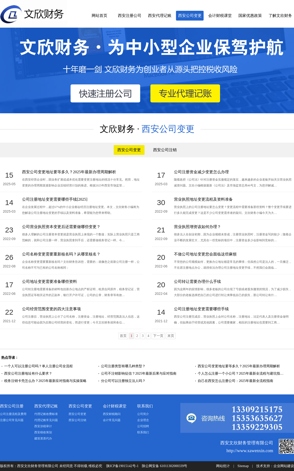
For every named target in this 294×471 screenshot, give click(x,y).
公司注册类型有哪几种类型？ (123, 366)
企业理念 (143, 420)
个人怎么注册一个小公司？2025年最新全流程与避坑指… (240, 373)
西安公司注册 (12, 406)
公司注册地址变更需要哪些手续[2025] (54, 199)
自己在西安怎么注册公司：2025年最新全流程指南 (235, 381)
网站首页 (99, 15)
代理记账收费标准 (46, 414)
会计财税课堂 (220, 15)
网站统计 (223, 466)
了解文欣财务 (280, 15)
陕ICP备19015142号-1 (122, 466)
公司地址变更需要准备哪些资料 (49, 281)
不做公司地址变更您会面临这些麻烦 (205, 254)
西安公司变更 (190, 15)
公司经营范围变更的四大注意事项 (51, 309)
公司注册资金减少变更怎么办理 (201, 172)
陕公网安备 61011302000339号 (164, 466)
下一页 (158, 336)
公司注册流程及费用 (13, 414)
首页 (123, 336)
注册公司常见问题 (12, 420)
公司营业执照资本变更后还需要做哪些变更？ (61, 227)
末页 (170, 336)
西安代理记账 (160, 15)
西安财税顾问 (112, 414)
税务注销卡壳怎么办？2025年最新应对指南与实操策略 (45, 381)
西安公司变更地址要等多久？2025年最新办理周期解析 (69, 172)
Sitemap (243, 466)
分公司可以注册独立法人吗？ (123, 381)
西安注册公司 (129, 15)
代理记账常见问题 (46, 420)
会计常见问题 (112, 420)
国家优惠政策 (250, 15)
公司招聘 (143, 426)
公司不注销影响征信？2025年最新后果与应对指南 (138, 373)
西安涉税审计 (43, 426)
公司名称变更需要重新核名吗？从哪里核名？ (61, 254)
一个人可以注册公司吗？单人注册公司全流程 (38, 366)
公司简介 (143, 414)
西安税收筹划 (43, 432)
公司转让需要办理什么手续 (197, 281)
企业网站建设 (283, 466)
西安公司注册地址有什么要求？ (28, 373)
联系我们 (145, 406)
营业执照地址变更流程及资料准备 (203, 199)
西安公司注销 (165, 150)
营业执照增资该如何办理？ (197, 227)
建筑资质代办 (43, 438)
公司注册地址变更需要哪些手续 (201, 309)
